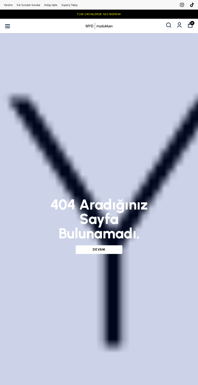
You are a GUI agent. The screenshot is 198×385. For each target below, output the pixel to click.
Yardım (8, 5)
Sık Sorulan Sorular (28, 5)
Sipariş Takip (69, 5)
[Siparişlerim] (179, 25)
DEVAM (99, 249)
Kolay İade (50, 5)
